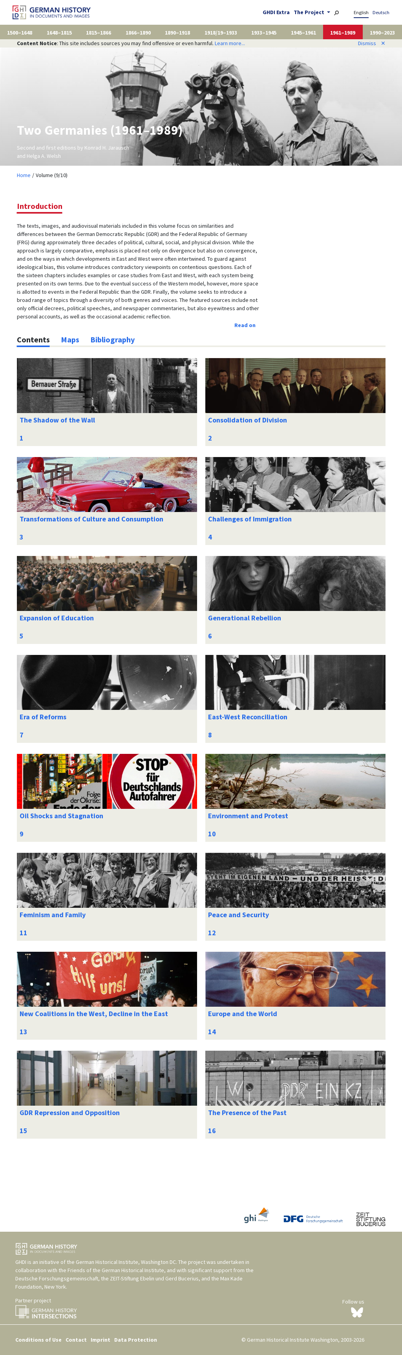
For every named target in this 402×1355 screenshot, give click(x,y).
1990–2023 (382, 32)
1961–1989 (342, 32)
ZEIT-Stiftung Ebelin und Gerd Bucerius (154, 1278)
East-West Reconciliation (247, 716)
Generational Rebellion (244, 617)
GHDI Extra (276, 12)
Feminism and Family (53, 914)
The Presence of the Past (247, 1112)
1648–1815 (59, 32)
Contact (76, 1339)
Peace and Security (238, 914)
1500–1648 (19, 32)
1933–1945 (263, 32)
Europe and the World (242, 1013)
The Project (309, 12)
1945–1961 (303, 32)
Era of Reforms (43, 716)
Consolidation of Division (247, 419)
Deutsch (381, 12)
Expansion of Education (57, 617)
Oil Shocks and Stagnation (61, 815)
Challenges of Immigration (250, 518)
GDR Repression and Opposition (70, 1112)
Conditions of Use (38, 1339)
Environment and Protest (248, 815)
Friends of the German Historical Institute (116, 1270)
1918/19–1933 (221, 32)
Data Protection (135, 1339)
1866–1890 (138, 32)
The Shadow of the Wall (57, 419)
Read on (245, 325)
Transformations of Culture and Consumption (91, 518)
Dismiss (372, 43)
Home (24, 175)
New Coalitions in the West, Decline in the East (94, 1013)
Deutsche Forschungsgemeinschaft (56, 1278)
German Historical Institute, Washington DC (126, 1261)
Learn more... (230, 43)
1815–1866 (98, 32)
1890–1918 (177, 32)
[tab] (33, 339)
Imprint (100, 1339)
